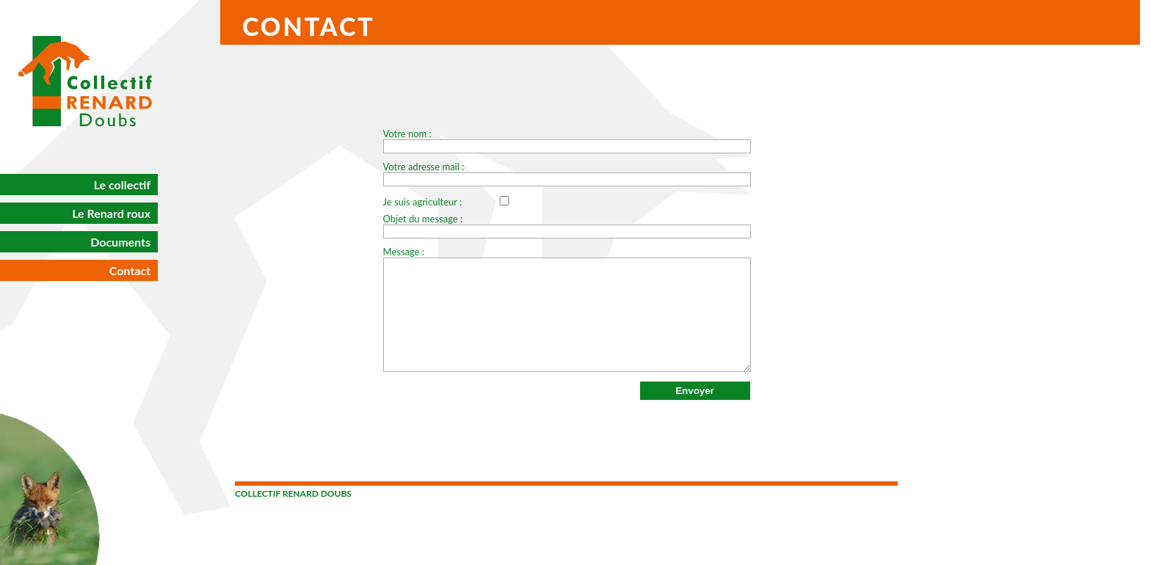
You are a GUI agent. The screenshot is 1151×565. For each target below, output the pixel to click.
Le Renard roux (111, 213)
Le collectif (122, 185)
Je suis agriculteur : (462, 202)
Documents (120, 242)
